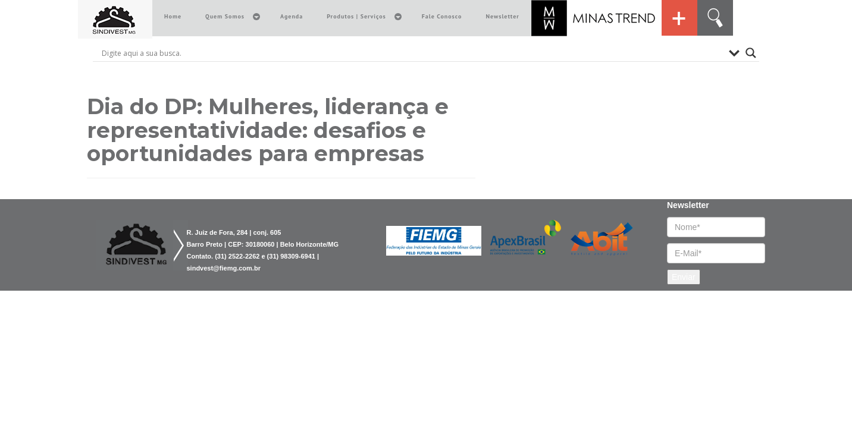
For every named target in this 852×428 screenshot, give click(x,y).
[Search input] (412, 53)
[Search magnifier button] (751, 53)
